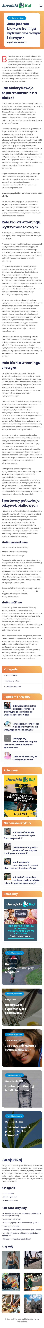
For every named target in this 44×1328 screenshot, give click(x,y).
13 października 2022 (17, 42)
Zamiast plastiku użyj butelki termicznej (19, 1088)
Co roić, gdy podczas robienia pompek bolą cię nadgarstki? (20, 1234)
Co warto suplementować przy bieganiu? (19, 968)
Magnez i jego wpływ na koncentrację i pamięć (20, 1223)
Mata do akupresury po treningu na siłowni (25, 758)
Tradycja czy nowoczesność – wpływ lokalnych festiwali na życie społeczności (20, 743)
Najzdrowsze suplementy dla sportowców (15, 1009)
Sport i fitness (11, 675)
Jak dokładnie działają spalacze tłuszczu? (20, 1047)
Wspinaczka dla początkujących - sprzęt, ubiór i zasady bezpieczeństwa (21, 865)
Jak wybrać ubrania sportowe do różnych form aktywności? (19, 835)
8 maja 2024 (10, 999)
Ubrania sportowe (13, 681)
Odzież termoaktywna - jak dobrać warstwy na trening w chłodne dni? (21, 850)
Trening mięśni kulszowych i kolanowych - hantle (21, 1230)
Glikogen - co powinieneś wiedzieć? (16, 1239)
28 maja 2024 (11, 959)
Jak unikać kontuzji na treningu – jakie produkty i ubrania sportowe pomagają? (21, 880)
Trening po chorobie (10, 1226)
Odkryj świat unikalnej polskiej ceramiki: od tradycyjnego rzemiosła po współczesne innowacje (20, 710)
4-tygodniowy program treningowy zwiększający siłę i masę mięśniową (21, 1214)
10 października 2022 (14, 1081)
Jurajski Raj (12, 1160)
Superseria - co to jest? (11, 1219)
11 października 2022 (13, 1040)
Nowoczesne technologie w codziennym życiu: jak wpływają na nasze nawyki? (21, 726)
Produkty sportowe (16, 18)
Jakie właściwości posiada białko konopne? (17, 1131)
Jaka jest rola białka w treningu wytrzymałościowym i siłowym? (24, 31)
